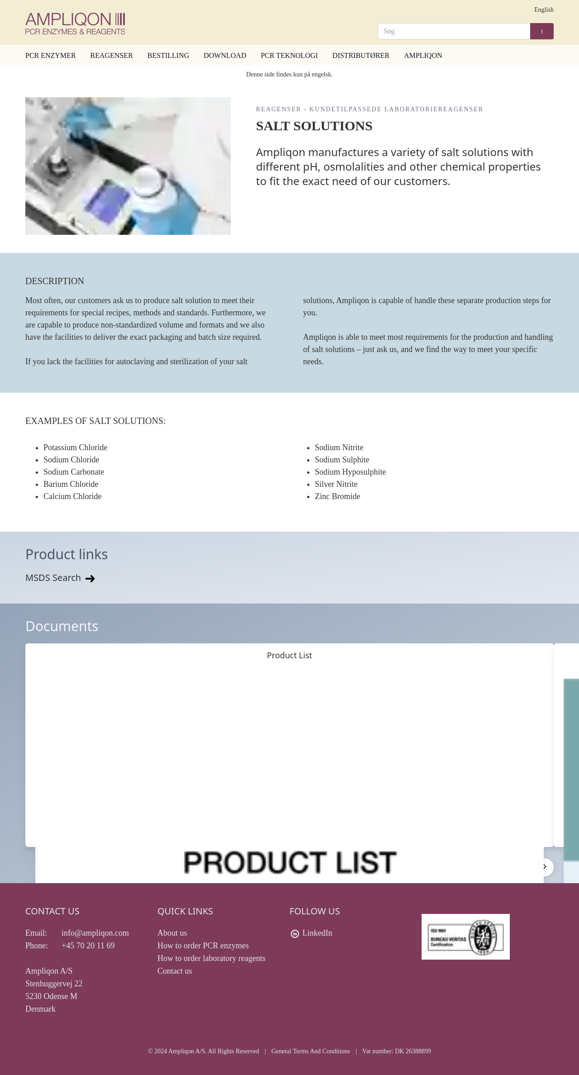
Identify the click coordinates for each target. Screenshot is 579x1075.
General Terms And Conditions (310, 1051)
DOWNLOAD (225, 55)
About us (172, 932)
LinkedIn (317, 932)
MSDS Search (61, 577)
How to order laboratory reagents (211, 958)
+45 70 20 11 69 (88, 945)
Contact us (174, 970)
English (544, 9)
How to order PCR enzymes (203, 945)
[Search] (454, 31)
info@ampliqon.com (95, 932)
